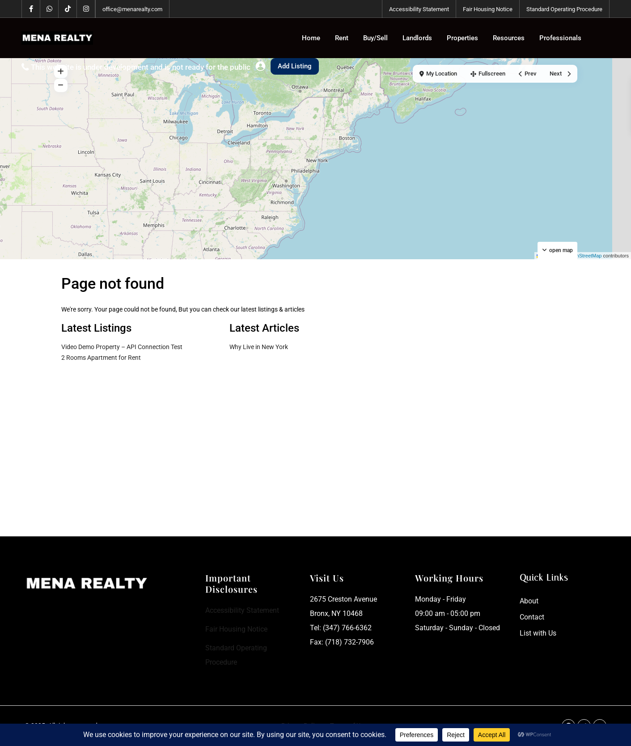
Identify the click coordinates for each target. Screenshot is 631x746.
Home (311, 38)
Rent (341, 38)
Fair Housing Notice (487, 9)
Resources (509, 38)
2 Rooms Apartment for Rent (101, 357)
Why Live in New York (258, 346)
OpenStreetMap (584, 255)
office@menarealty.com (132, 9)
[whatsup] (49, 9)
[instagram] (86, 9)
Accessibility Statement (419, 9)
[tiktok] (68, 9)
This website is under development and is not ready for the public (140, 67)
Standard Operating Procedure (564, 9)
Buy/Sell (375, 38)
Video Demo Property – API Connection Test (121, 346)
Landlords (417, 38)
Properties (462, 38)
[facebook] (31, 9)
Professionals (560, 38)
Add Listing (295, 66)
